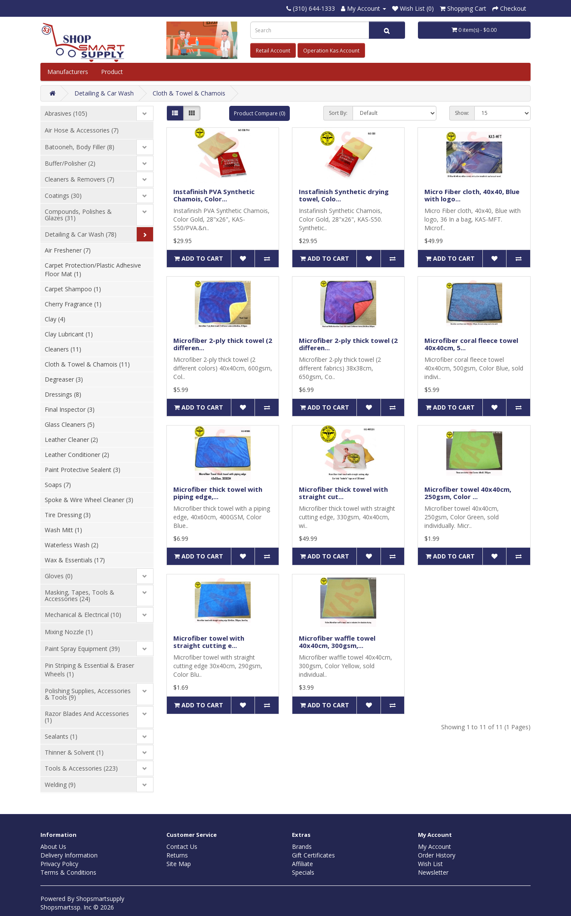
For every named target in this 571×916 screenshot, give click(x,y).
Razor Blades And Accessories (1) (87, 716)
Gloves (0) (59, 576)
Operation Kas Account (331, 50)
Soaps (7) (58, 485)
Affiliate (302, 864)
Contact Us (181, 846)
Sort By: (338, 113)
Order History (436, 855)
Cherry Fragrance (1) (73, 304)
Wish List (430, 864)
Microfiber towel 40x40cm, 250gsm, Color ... (467, 493)
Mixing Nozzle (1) (69, 632)
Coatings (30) (63, 195)
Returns (177, 855)
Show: (462, 113)
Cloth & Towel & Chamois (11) (87, 364)
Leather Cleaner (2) (71, 439)
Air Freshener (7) (68, 250)
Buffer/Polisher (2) (70, 163)
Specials (303, 872)
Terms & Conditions (68, 872)
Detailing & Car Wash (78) (81, 234)
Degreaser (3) (64, 379)
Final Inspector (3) (70, 409)
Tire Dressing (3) (68, 515)
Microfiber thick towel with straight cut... (343, 493)
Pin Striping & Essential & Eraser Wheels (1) (89, 669)
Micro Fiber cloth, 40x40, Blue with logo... (471, 195)
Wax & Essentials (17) (75, 560)
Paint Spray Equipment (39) (82, 649)
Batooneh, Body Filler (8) (79, 147)
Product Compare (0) (259, 113)
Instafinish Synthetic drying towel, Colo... (344, 195)
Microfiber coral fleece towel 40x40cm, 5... (471, 344)
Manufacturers (67, 72)
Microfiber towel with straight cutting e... (208, 642)
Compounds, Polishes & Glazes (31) (78, 214)
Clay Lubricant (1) (69, 334)
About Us (53, 846)
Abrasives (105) (66, 113)
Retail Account (273, 50)
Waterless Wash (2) (71, 545)
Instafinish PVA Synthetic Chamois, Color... (214, 195)
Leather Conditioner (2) (77, 454)
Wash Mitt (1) (63, 530)
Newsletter (433, 872)
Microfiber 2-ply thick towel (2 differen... (222, 344)
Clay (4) (55, 319)
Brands (302, 846)
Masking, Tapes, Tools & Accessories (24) (79, 595)
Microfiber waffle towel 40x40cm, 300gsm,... (337, 642)
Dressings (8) (63, 394)
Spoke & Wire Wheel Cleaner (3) (89, 500)
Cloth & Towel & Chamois (189, 93)
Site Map (178, 864)
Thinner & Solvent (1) (74, 752)
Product (113, 72)
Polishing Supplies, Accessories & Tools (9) (88, 694)
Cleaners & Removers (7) (79, 179)
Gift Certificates (313, 855)
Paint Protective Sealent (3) (82, 470)
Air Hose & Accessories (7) (82, 130)
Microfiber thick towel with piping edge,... (217, 493)
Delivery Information (69, 855)
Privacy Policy (59, 864)
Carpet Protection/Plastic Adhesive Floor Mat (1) (93, 269)
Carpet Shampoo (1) (73, 289)
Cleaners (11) (63, 349)
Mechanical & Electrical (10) (83, 615)
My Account (434, 846)
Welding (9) (60, 784)
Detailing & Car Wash (104, 93)
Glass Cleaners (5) (70, 424)
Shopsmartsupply (100, 898)
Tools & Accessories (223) (81, 768)
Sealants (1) (61, 736)
